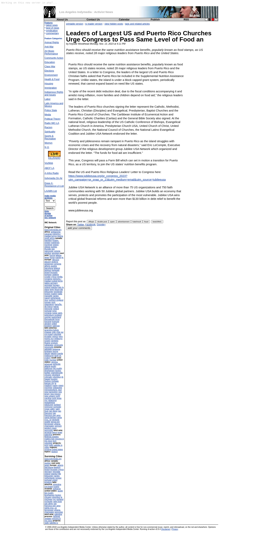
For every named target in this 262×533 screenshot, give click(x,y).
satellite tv (58, 445)
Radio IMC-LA (52, 123)
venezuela (58, 345)
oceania (48, 449)
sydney (48, 358)
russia (54, 313)
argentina (49, 330)
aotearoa (56, 349)
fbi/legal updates (52, 437)
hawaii (47, 379)
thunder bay (50, 249)
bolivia (56, 330)
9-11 (47, 147)
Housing (49, 83)
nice (46, 300)
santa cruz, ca (51, 508)
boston (58, 370)
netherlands (55, 298)
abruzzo (55, 260)
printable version (74, 23)
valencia (56, 326)
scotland (58, 315)
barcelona (49, 268)
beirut (54, 432)
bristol (47, 272)
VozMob (49, 163)
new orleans (50, 396)
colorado (48, 377)
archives (49, 198)
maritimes (55, 242)
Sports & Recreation (50, 137)
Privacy (175, 529)
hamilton (48, 240)
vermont (58, 426)
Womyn (48, 143)
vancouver (49, 251)
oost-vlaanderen (50, 303)
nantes (56, 296)
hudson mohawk (52, 381)
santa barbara (51, 417)
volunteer (49, 443)
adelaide (48, 349)
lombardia (58, 292)
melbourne (49, 356)
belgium (48, 270)
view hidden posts (113, 23)
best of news (52, 28)
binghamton (50, 370)
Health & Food (52, 79)
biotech (55, 452)
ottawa (47, 247)
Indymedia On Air (53, 178)
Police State (51, 110)
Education (50, 62)
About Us (62, 19)
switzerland (56, 317)
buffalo (47, 373)
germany (54, 283)
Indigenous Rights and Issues (54, 93)
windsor (48, 253)
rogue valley (50, 409)
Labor (48, 99)
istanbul (54, 287)
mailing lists (50, 439)
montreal (48, 245)
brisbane (48, 351)
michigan (48, 388)
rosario (48, 341)
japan (47, 257)
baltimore (49, 368)
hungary (56, 285)
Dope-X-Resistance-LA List (54, 184)
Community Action (54, 58)
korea (52, 257)
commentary (52, 33)
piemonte (49, 309)
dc (62, 377)
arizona (54, 362)
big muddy (57, 368)
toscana (48, 321)
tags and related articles (137, 23)
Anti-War (49, 46)
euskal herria (57, 281)
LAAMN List (51, 191)
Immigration (51, 88)
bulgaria (48, 274)
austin (53, 366)
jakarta (58, 255)
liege (52, 289)
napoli (47, 298)
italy (60, 287)
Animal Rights (52, 42)
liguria (57, 289)
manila (58, 257)
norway (48, 302)
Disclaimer (165, 529)
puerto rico (49, 338)
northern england (56, 300)
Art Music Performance (51, 52)
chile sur (60, 332)
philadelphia (50, 402)
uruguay (54, 343)
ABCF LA (49, 168)
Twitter (80, 224)
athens (47, 266)
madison (48, 385)
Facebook (90, 224)
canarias (48, 234)
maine (55, 385)
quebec (54, 247)
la (55, 383)
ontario (56, 245)
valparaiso (49, 345)
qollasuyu (58, 338)
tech (54, 441)
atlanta (47, 366)
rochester (57, 407)
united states (57, 449)
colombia (57, 334)
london (47, 294)
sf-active (49, 216)
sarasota (55, 420)
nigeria (60, 236)
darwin (47, 353)
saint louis (57, 501)
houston (54, 379)
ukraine (48, 324)
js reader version (94, 23)
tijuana (47, 343)
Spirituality (50, 131)
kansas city (49, 383)
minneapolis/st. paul (53, 390)
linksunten (49, 292)
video (47, 447)
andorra (54, 262)
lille (61, 289)
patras (56, 306)
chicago (48, 375)
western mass (51, 428)
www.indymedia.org (53, 230)
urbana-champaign (53, 425)
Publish (155, 19)
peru (61, 336)
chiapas (48, 332)
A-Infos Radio (52, 173)
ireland (47, 287)
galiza (47, 283)
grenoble (48, 285)
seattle (47, 422)
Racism (48, 127)
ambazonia (55, 232)
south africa (50, 238)
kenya (54, 236)
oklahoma (52, 400)
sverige (48, 317)
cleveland (56, 375)
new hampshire (51, 392)
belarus (57, 268)
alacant (48, 262)
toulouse (55, 321)
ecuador (48, 336)
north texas (56, 398)
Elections (49, 70)
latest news (52, 25)
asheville (56, 364)
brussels (53, 272)
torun (57, 319)
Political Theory (52, 119)
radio (51, 445)
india (47, 360)
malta (59, 294)
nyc (46, 400)
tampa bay (55, 422)
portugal (48, 311)
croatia (47, 277)
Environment (51, 75)
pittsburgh (49, 405)
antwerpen (49, 264)
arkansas (49, 364)
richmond (49, 407)
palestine (48, 434)
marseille (48, 296)
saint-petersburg (54, 314)
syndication (52, 30)
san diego (53, 411)
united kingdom (51, 325)
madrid (54, 294)
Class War (50, 66)
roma (54, 311)
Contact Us (93, 19)
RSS (186, 19)
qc (62, 257)
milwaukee (57, 388)
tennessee (49, 424)
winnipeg (55, 253)
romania (48, 313)
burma (52, 255)
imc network (50, 218)
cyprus (54, 277)
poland (56, 309)
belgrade (55, 270)
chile (54, 332)
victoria (57, 251)
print (46, 445)
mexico (55, 336)
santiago (54, 341)
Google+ (101, 224)
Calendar (124, 19)
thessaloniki (50, 319)
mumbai (52, 360)
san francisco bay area (52, 414)
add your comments (79, 228)
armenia (57, 264)
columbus (57, 377)
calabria (55, 274)
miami (61, 385)
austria (54, 266)
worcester (49, 430)
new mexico (55, 394)
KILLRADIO (54, 157)
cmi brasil (49, 334)
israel (60, 432)
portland (57, 405)
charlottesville (57, 373)
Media (48, 114)
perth (56, 356)
